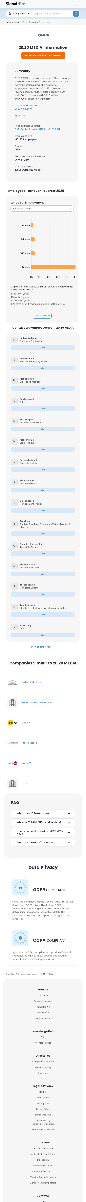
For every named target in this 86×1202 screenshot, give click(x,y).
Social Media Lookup (43, 1165)
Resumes (43, 1073)
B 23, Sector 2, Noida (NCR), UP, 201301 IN (38, 129)
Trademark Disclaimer (43, 1129)
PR (16, 119)
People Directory (43, 1067)
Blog (43, 1037)
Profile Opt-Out (43, 1114)
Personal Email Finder (43, 1148)
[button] (14, 339)
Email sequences (43, 1018)
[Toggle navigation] (76, 4)
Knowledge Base (43, 1042)
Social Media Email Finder (43, 1154)
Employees (44, 22)
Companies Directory (43, 1061)
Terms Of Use (43, 1097)
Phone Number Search (43, 1171)
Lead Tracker (43, 1012)
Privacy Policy (43, 1109)
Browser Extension (43, 1001)
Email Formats (30, 22)
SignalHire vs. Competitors (43, 1182)
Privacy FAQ (43, 1103)
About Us (43, 1091)
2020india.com (23, 108)
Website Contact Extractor (43, 1177)
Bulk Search (43, 1159)
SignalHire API (43, 1006)
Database (43, 995)
